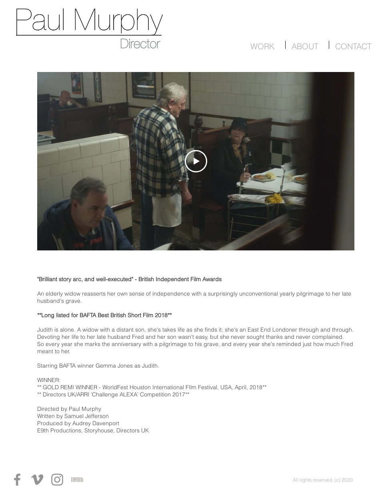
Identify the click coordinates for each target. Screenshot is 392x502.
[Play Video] (196, 161)
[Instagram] (57, 480)
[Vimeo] (37, 480)
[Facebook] (17, 480)
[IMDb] (77, 480)
